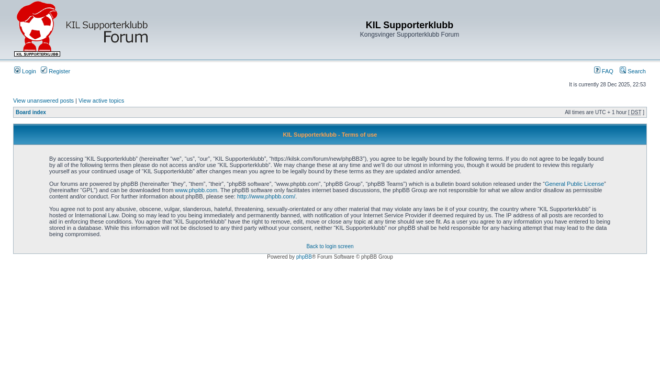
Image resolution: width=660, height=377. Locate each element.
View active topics (101, 100)
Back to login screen (329, 246)
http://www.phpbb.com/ (266, 196)
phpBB (304, 257)
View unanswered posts (43, 100)
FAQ (603, 71)
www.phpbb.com (196, 190)
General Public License (574, 184)
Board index (31, 112)
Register (55, 71)
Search (633, 71)
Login (25, 71)
